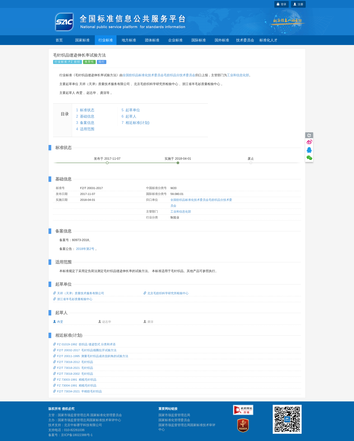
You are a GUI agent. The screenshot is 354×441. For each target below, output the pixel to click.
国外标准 (222, 40)
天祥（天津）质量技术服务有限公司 (78, 293)
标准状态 (87, 110)
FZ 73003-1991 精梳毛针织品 (74, 379)
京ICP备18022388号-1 (77, 435)
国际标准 (198, 40)
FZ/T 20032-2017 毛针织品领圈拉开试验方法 (84, 350)
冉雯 (58, 321)
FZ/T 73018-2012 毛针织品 (73, 362)
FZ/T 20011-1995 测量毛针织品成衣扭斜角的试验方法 (90, 356)
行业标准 (105, 40)
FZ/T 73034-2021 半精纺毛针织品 (77, 391)
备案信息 (87, 123)
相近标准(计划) (138, 123)
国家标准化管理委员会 (174, 420)
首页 (59, 40)
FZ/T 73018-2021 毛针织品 (73, 368)
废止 (251, 158)
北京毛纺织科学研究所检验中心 (166, 293)
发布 (107, 158)
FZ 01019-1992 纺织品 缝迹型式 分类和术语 (84, 344)
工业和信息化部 (238, 75)
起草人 (131, 116)
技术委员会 (245, 40)
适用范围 (87, 129)
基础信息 (87, 116)
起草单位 (133, 110)
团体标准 (152, 40)
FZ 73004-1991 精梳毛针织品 (74, 385)
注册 (298, 4)
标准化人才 (268, 40)
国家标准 (82, 40)
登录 (281, 4)
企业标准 (175, 40)
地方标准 (129, 40)
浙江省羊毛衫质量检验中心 (72, 299)
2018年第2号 (85, 249)
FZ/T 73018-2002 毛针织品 (73, 373)
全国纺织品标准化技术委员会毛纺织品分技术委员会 (159, 75)
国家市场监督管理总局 (174, 415)
